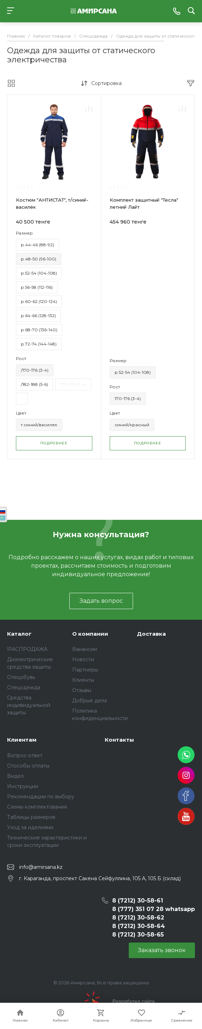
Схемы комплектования (37, 807)
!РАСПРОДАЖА (27, 649)
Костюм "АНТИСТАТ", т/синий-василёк (52, 203)
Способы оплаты (28, 766)
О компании (90, 633)
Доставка (151, 633)
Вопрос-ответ (24, 755)
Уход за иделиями (30, 827)
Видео (15, 776)
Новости (83, 659)
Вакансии (84, 649)
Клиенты (83, 680)
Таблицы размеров (31, 817)
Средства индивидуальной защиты (28, 705)
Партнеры (85, 670)
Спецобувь (21, 677)
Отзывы (81, 690)
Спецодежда (23, 687)
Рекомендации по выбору (40, 796)
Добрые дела (89, 700)
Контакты (119, 739)
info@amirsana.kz (41, 867)
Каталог (19, 633)
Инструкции (22, 786)
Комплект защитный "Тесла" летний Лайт (144, 203)
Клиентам (21, 739)
